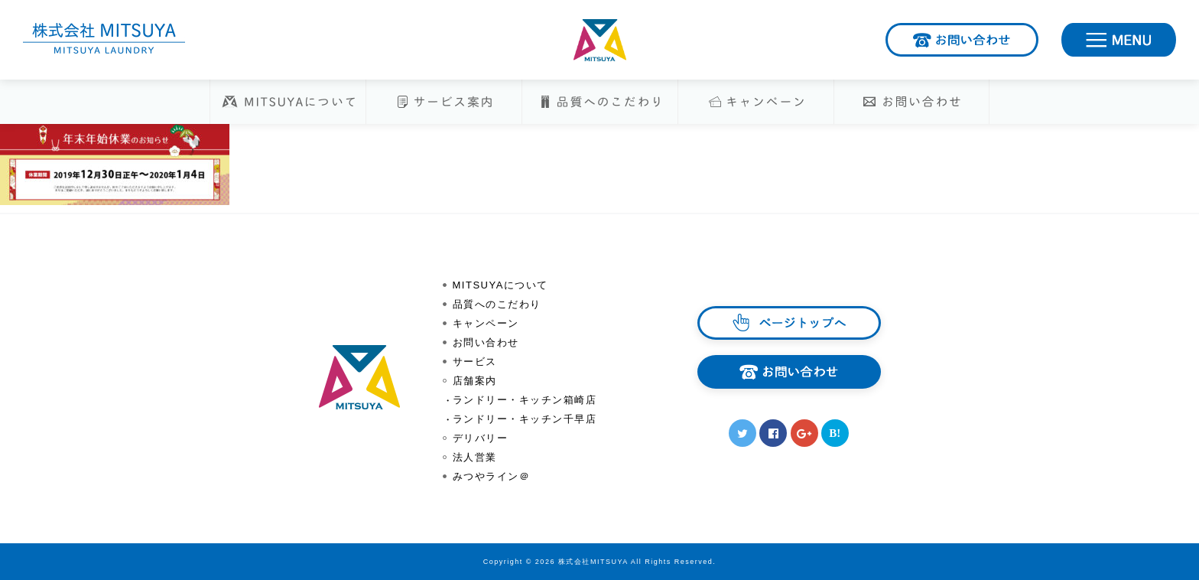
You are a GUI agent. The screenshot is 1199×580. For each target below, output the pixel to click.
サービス (475, 361)
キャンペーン (486, 323)
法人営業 (475, 457)
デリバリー (481, 438)
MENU (1175, 36)
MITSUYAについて (500, 285)
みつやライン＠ (492, 476)
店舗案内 (475, 380)
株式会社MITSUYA (599, 40)
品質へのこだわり (497, 304)
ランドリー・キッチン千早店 (525, 419)
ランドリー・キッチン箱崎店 (525, 400)
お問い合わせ (1037, 36)
